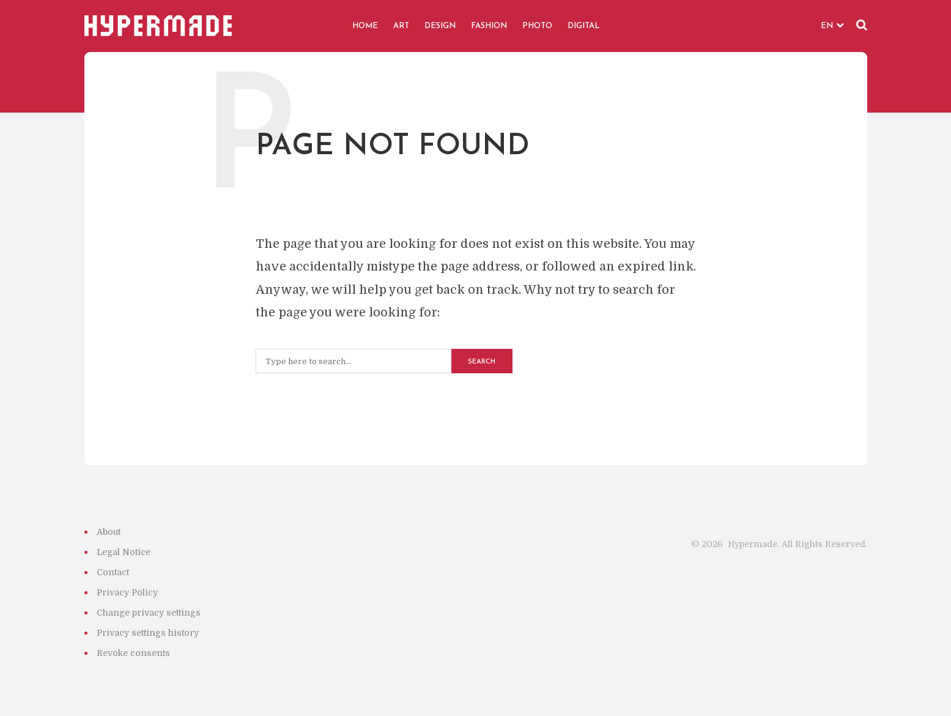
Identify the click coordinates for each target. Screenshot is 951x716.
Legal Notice (123, 552)
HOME (365, 26)
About (108, 532)
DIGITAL (583, 26)
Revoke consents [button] (133, 653)
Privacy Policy (127, 592)
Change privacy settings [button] (149, 612)
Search (481, 362)
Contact (113, 572)
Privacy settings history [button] (148, 633)
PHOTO (537, 26)
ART (401, 26)
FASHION (489, 26)
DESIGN (440, 26)
